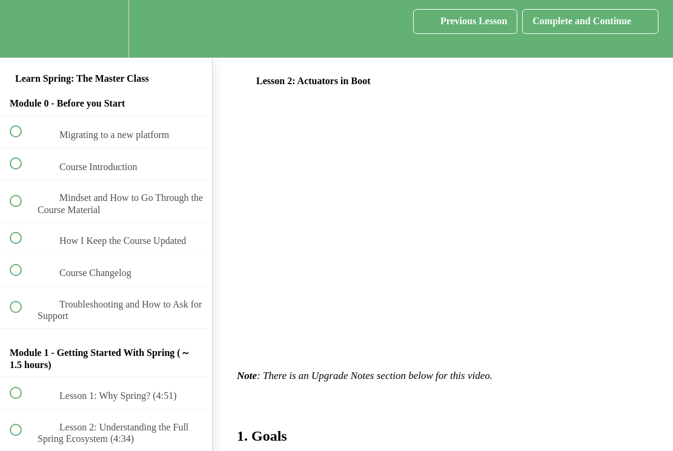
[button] (22, 29)
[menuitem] (106, 29)
